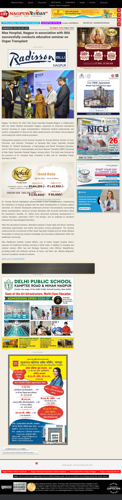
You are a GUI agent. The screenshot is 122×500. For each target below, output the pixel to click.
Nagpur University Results (110, 472)
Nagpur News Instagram (59, 5)
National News (17, 3)
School (92, 3)
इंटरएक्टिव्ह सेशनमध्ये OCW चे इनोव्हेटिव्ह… (15, 449)
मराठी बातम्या (70, 3)
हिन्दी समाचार (56, 3)
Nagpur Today (58, 28)
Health (82, 3)
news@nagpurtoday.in (65, 490)
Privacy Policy (72, 488)
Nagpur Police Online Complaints (14, 472)
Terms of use (63, 488)
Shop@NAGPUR (19, 259)
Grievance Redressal (92, 488)
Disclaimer (81, 488)
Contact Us (53, 488)
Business (104, 3)
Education (42, 3)
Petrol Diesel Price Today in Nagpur (83, 472)
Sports (30, 3)
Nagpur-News (45, 488)
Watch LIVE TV (7, 259)
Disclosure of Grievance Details (39, 490)
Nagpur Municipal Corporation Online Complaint (48, 472)
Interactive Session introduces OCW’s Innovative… (20, 453)
